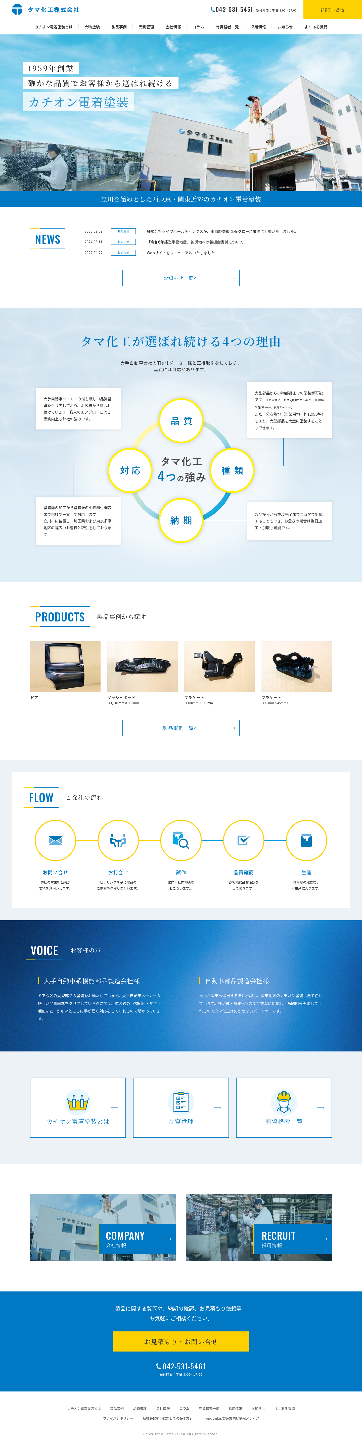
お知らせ (285, 26)
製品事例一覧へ (181, 728)
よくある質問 (316, 26)
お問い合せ (333, 9)
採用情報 (258, 26)
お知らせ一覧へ (181, 277)
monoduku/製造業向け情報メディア (230, 1418)
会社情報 (173, 26)
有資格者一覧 (227, 26)
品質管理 (146, 26)
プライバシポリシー (118, 1418)
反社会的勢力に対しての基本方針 (168, 1418)
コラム (198, 26)
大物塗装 (92, 26)
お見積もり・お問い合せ (181, 1341)
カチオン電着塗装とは (53, 26)
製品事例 (119, 26)
